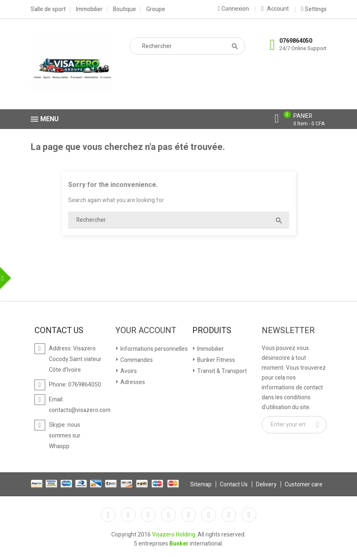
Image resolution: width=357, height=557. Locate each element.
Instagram (228, 514)
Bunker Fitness (215, 360)
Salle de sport (48, 9)
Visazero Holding (173, 534)
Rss (148, 514)
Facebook (108, 514)
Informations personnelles (153, 349)
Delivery (266, 484)
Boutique (124, 9)
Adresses (132, 382)
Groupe (155, 9)
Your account (145, 330)
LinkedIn (249, 514)
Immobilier (89, 9)
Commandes (136, 360)
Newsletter (288, 330)
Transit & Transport (221, 371)
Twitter (128, 514)
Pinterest (188, 514)
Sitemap (201, 484)
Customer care (303, 484)
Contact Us (234, 484)
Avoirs (128, 371)
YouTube (168, 514)
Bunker (179, 543)
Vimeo (208, 514)
